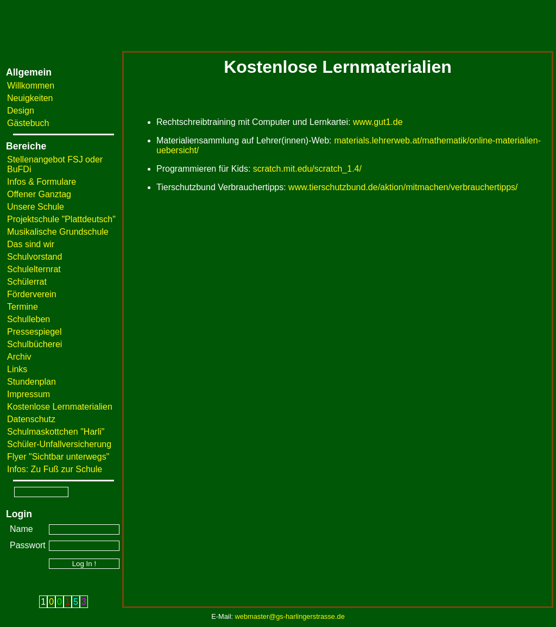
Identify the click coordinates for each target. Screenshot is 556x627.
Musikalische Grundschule (58, 231)
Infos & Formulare (41, 181)
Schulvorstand (34, 256)
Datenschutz (31, 419)
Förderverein (31, 294)
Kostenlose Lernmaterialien (59, 406)
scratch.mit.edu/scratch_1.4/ (307, 168)
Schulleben (28, 319)
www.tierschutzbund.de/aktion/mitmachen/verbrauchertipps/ (402, 187)
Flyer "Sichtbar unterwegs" (58, 456)
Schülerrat (27, 281)
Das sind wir (30, 244)
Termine (22, 306)
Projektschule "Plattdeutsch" (61, 219)
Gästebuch (28, 123)
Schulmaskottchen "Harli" (55, 431)
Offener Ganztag (39, 194)
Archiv (19, 356)
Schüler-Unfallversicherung (59, 444)
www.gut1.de (378, 122)
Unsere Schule (35, 206)
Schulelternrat (34, 269)
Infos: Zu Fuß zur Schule (54, 469)
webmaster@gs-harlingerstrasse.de (290, 616)
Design (20, 110)
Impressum (28, 394)
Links (17, 369)
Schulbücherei (34, 344)
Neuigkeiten (30, 98)
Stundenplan (31, 381)
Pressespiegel (34, 331)
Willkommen (30, 85)
